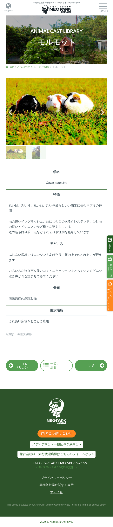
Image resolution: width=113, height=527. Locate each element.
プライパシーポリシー (56, 477)
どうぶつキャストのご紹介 (33, 66)
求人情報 (56, 492)
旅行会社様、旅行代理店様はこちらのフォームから (55, 454)
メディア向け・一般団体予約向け (55, 444)
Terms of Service (90, 504)
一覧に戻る (51, 365)
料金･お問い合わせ (56, 433)
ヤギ (96, 365)
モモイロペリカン (18, 365)
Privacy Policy (69, 504)
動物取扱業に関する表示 (56, 485)
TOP (10, 66)
